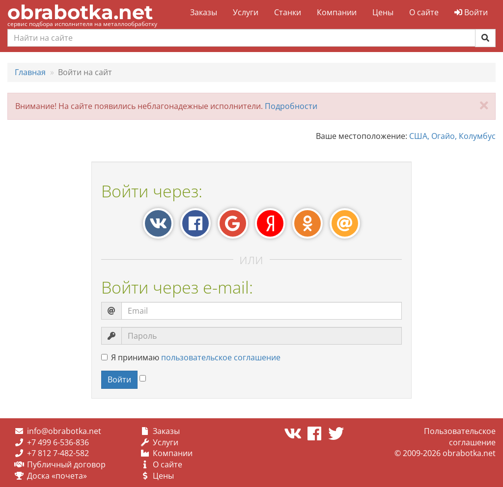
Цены (382, 12)
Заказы (203, 12)
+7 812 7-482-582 (58, 453)
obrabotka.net (80, 12)
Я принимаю (190, 357)
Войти (471, 12)
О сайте (424, 12)
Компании (337, 12)
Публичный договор (66, 464)
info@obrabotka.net (64, 431)
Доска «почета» (57, 475)
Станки (287, 12)
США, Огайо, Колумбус (452, 136)
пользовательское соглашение (220, 357)
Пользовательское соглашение (460, 437)
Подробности (291, 106)
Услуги (245, 12)
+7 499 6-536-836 (58, 442)
